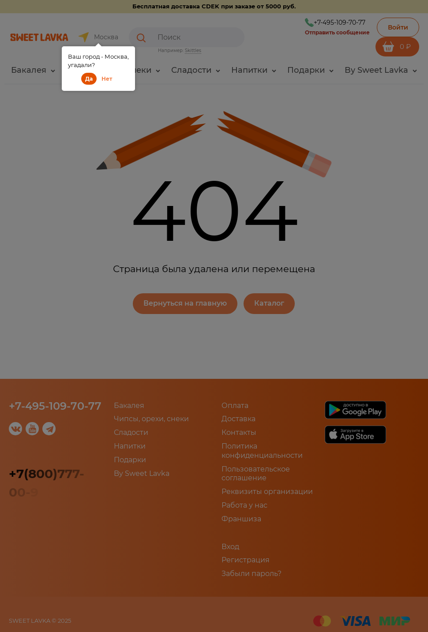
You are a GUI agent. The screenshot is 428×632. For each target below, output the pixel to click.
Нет (106, 78)
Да (89, 78)
